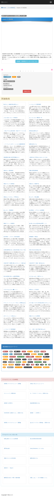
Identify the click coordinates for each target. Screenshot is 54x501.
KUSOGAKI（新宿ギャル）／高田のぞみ (13, 412)
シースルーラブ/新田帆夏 (9, 329)
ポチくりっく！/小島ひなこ (10, 316)
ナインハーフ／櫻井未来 (10, 393)
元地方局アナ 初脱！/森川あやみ (37, 263)
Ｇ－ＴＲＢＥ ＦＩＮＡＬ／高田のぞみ (39, 393)
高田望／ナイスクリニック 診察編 (12, 383)
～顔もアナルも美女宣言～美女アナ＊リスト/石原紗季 (16, 130)
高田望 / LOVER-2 (8, 403)
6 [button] (33, 71)
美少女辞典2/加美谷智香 (35, 438)
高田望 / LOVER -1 (35, 412)
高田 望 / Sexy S (8, 468)
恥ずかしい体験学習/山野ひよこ (11, 104)
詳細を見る (27, 91)
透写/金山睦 (7, 448)
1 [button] (20, 71)
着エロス (4, 2)
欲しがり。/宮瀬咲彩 (8, 210)
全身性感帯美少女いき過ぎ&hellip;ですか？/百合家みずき (17, 249)
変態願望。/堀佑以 (33, 236)
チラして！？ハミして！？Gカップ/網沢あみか (15, 302)
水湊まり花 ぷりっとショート (37, 383)
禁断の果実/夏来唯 (33, 170)
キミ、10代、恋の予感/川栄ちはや (37, 329)
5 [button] (31, 71)
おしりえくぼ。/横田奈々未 (35, 117)
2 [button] (23, 71)
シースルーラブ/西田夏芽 (35, 104)
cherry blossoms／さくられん (37, 448)
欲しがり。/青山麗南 (34, 197)
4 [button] (28, 71)
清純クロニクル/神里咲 (34, 316)
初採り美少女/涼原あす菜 (35, 249)
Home (3, 7)
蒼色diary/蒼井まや (33, 130)
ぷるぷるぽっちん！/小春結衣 (11, 117)
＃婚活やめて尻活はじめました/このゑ (38, 157)
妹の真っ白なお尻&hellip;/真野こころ (38, 223)
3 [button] (26, 71)
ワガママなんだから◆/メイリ (11, 289)
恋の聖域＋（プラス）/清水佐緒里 (12, 236)
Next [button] (52, 70)
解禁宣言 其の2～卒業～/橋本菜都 (12, 477)
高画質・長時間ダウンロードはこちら (27, 61)
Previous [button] (2, 70)
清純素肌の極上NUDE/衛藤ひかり (11, 157)
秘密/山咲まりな (33, 144)
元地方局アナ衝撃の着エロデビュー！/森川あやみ (15, 263)
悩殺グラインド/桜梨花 (9, 223)
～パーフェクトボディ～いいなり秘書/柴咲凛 (14, 144)
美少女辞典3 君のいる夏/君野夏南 (11, 276)
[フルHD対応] (11, 7)
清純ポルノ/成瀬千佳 (34, 183)
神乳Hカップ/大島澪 (34, 289)
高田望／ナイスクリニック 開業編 (12, 422)
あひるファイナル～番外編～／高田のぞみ (40, 422)
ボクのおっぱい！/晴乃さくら (36, 276)
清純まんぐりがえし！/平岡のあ (11, 197)
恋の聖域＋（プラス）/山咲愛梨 (36, 210)
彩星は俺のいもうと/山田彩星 (11, 438)
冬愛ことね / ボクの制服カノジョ (38, 477)
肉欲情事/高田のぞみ (35, 403)
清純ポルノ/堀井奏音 (8, 170)
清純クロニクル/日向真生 (10, 458)
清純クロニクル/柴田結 (9, 183)
